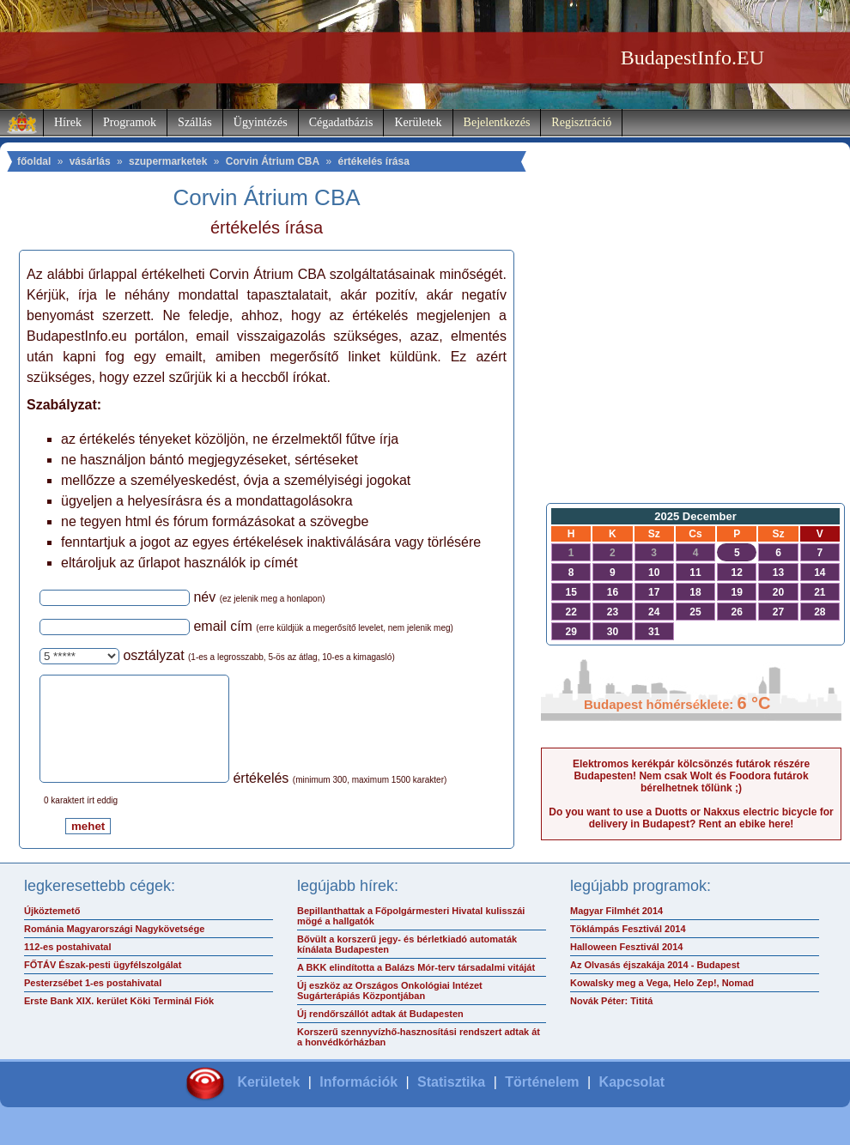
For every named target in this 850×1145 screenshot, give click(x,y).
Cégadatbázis (341, 122)
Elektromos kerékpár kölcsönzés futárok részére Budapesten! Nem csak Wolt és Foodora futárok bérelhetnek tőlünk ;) (691, 776)
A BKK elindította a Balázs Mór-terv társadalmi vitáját (416, 988)
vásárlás (90, 161)
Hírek (68, 122)
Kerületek (417, 122)
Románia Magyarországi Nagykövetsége (114, 949)
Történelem (542, 1102)
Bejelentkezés (497, 122)
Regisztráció (581, 122)
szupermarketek (168, 161)
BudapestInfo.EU (692, 57)
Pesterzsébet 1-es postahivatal (92, 1003)
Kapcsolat (632, 1102)
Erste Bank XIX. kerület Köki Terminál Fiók (119, 1021)
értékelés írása (373, 161)
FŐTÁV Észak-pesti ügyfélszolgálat (102, 985)
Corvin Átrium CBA (272, 161)
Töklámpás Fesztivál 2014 (628, 949)
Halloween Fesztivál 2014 (626, 967)
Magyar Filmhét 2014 (616, 931)
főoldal (34, 161)
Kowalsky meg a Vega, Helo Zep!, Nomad (662, 1003)
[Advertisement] (691, 357)
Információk (358, 1102)
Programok (129, 122)
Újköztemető (52, 931)
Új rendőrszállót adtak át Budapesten (380, 1034)
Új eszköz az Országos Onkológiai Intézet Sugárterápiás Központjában (390, 1011)
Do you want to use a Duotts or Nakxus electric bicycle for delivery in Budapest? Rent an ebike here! (691, 818)
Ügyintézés (261, 122)
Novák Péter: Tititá (611, 1021)
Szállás (195, 122)
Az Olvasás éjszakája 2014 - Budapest (655, 985)
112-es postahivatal (68, 967)
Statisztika (451, 1102)
